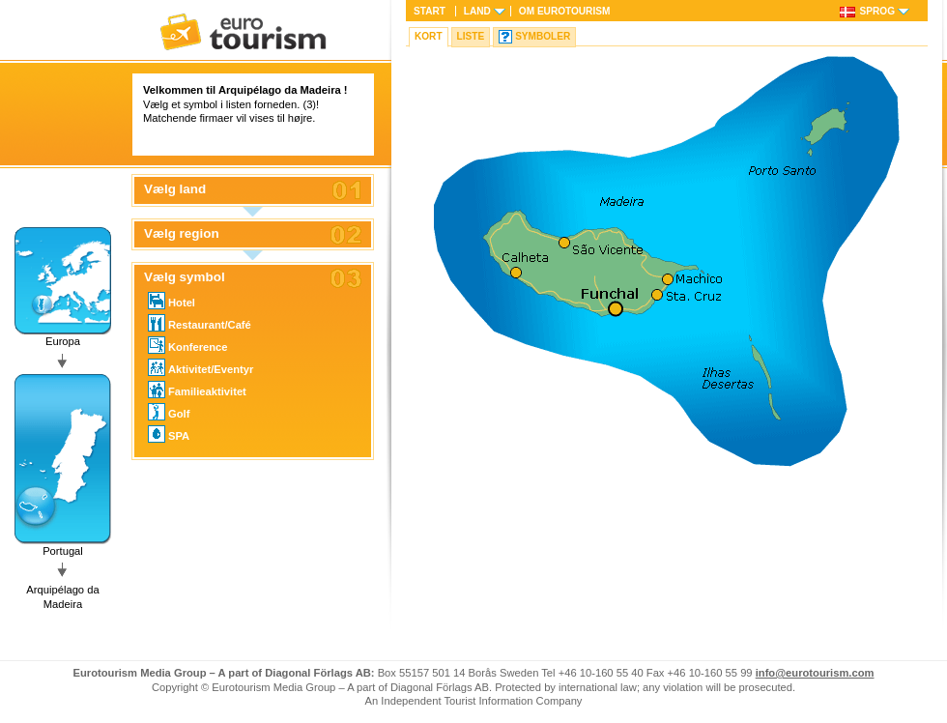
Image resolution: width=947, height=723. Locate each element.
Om (564, 11)
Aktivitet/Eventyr (200, 367)
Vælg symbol (184, 277)
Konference (188, 345)
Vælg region (181, 234)
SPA (168, 434)
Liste (471, 36)
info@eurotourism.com (815, 673)
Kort (429, 36)
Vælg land (175, 189)
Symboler (542, 36)
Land (477, 11)
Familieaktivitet (197, 389)
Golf (168, 411)
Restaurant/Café (199, 323)
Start (429, 11)
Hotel (171, 300)
